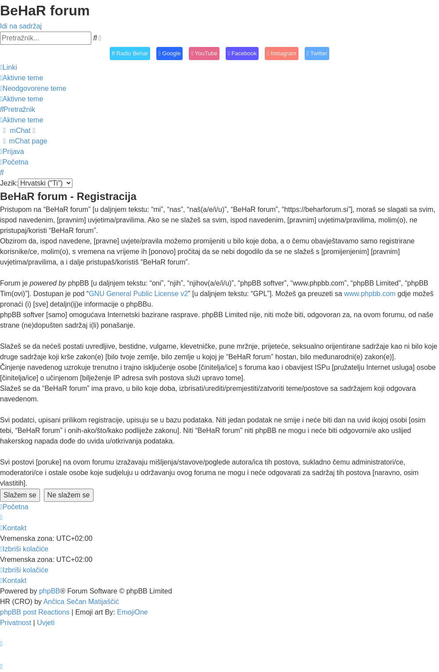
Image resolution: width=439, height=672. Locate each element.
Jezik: (9, 183)
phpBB (49, 591)
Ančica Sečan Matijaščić (81, 601)
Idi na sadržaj (21, 26)
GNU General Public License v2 (138, 293)
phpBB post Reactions (34, 612)
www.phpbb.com (370, 293)
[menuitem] (21, 78)
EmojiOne (132, 612)
